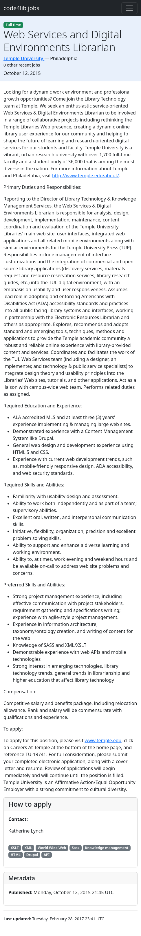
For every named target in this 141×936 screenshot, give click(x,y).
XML (28, 847)
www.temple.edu (103, 740)
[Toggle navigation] (129, 8)
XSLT (15, 847)
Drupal (32, 854)
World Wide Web (52, 847)
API (47, 854)
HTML (16, 854)
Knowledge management (107, 847)
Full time (13, 24)
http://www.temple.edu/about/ (85, 175)
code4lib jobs (21, 8)
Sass (75, 847)
